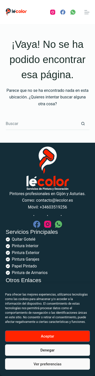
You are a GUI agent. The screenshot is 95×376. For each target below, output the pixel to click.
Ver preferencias (47, 364)
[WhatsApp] (72, 12)
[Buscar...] (41, 123)
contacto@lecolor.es (54, 200)
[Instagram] (52, 12)
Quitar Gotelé (23, 239)
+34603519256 (53, 207)
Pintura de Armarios (30, 272)
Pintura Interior (25, 245)
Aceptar (47, 336)
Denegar (47, 350)
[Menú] (86, 12)
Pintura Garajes (26, 259)
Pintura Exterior (26, 252)
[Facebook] (62, 12)
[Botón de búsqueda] (83, 123)
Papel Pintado (24, 266)
